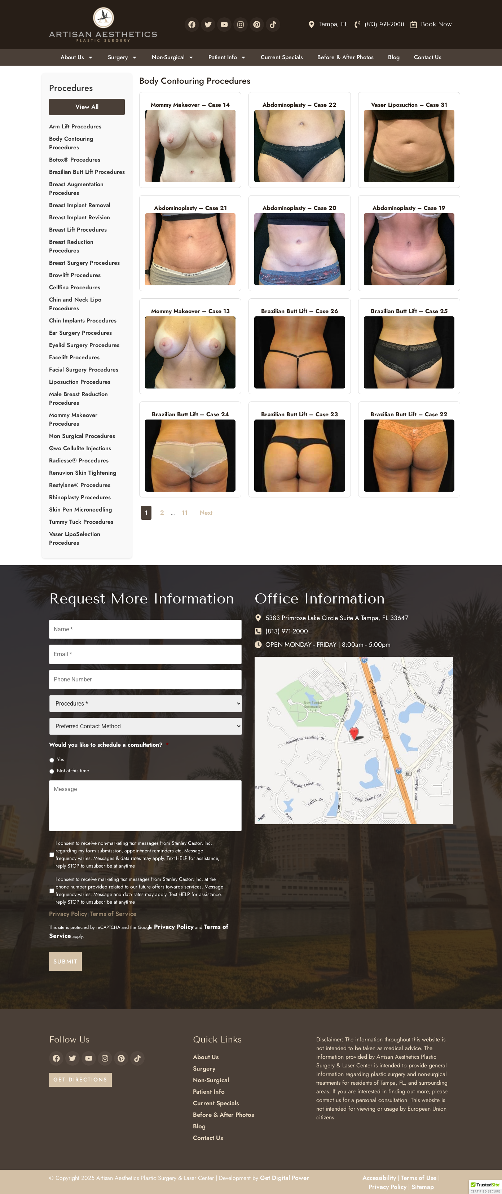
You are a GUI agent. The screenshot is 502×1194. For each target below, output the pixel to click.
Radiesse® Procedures (79, 460)
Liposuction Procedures (79, 382)
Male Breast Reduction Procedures (78, 398)
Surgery (122, 57)
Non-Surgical (173, 57)
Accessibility (379, 1176)
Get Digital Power (284, 1176)
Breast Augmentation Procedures (76, 188)
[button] (485, 1187)
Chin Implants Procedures (82, 320)
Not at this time (73, 766)
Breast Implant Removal (79, 205)
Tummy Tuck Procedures (81, 522)
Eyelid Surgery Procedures (84, 345)
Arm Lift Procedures (75, 126)
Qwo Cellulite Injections (80, 448)
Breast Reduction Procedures (71, 246)
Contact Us (427, 57)
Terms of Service (113, 916)
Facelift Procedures (74, 357)
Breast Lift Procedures (78, 229)
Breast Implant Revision (79, 217)
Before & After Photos (345, 57)
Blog (394, 57)
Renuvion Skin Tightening (82, 473)
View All (86, 106)
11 (185, 512)
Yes (60, 755)
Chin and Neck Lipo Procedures (75, 303)
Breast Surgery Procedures (84, 263)
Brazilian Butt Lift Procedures (87, 172)
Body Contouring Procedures (71, 143)
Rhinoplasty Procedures (80, 497)
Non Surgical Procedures (82, 436)
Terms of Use (418, 1176)
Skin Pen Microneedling (80, 509)
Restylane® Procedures (79, 485)
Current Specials (282, 57)
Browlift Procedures (75, 275)
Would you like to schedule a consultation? (109, 741)
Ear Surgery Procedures (80, 333)
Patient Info (227, 57)
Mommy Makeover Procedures (73, 419)
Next (206, 512)
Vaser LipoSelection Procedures (74, 538)
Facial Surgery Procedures (83, 369)
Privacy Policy (68, 916)
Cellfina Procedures (74, 287)
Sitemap (422, 1185)
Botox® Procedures (74, 159)
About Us (77, 57)
